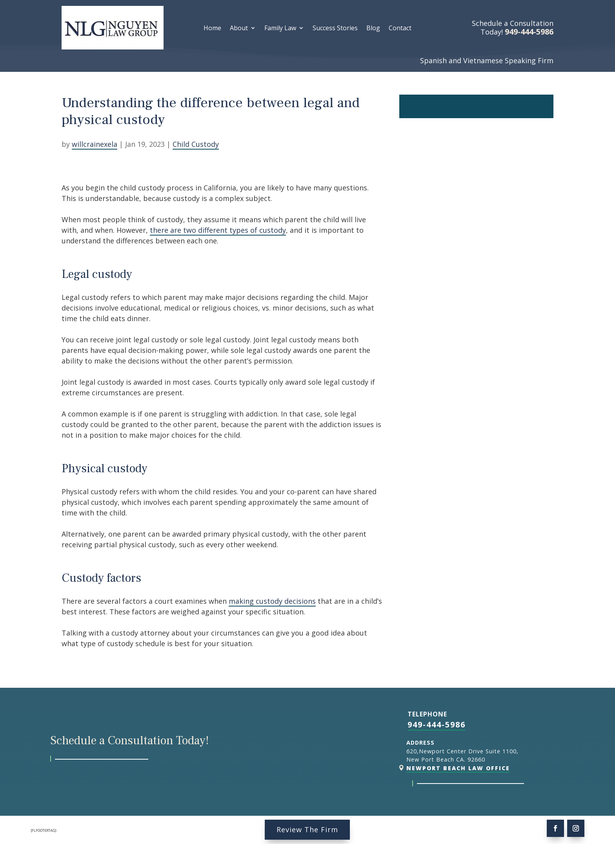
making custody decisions (272, 601)
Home (212, 28)
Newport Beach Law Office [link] (458, 768)
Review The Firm (307, 829)
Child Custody (196, 144)
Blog (373, 28)
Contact (400, 28)
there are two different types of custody (218, 230)
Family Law (280, 28)
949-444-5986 (437, 724)
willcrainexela (94, 144)
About (239, 28)
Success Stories (335, 28)
